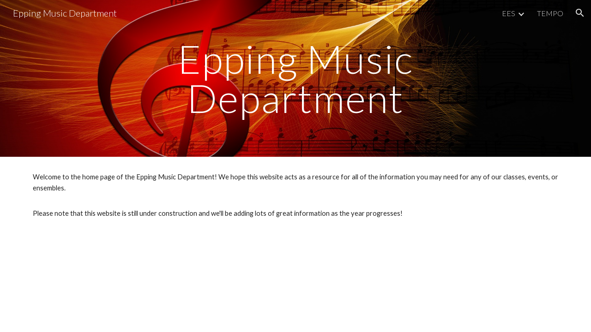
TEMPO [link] (550, 13)
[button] (580, 13)
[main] (295, 79)
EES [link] (508, 13)
